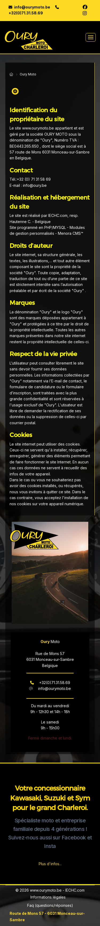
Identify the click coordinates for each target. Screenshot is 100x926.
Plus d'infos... (50, 864)
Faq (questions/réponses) (50, 905)
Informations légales (48, 897)
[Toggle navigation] (91, 37)
